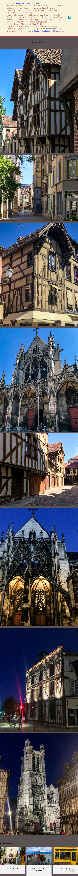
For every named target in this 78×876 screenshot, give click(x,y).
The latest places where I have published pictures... (29, 5)
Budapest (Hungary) (15, 22)
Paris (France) (58, 17)
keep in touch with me (49, 31)
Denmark (11, 12)
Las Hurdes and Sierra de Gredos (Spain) (24, 24)
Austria (10, 17)
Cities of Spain (26, 12)
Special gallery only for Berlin (48, 29)
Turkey (45, 17)
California (60, 5)
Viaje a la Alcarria (14, 31)
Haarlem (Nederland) (55, 19)
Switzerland (39, 10)
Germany (53, 10)
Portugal (56, 15)
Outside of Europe (32, 31)
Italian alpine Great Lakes (18, 26)
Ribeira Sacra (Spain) (38, 22)
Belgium (10, 8)
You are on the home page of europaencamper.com (24, 3)
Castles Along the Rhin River (19, 29)
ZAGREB (61, 31)
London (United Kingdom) (30, 19)
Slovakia (10, 19)
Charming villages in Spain (18, 10)
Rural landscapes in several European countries (27, 15)
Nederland (23, 8)
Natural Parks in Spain (27, 17)
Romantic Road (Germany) (44, 8)
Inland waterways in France (45, 26)
